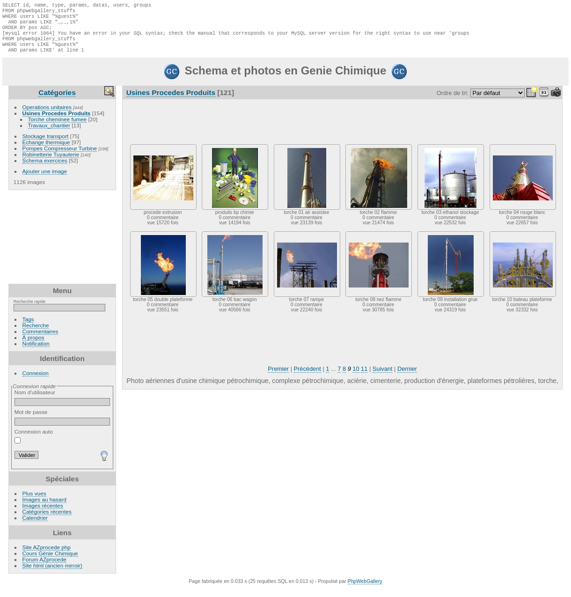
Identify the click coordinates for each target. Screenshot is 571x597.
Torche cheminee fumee (57, 128)
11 (364, 377)
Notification (36, 352)
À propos (33, 346)
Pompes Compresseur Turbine (59, 157)
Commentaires (40, 340)
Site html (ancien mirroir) (52, 574)
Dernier (407, 377)
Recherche (35, 334)
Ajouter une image (44, 180)
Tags (28, 327)
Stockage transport (45, 144)
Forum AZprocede (44, 568)
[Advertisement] (62, 245)
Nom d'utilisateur (62, 406)
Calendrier (35, 526)
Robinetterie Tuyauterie (51, 163)
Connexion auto (34, 444)
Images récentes (42, 514)
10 (355, 377)
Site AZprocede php (46, 556)
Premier (278, 377)
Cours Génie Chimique (50, 562)
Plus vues (34, 502)
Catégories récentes (47, 520)
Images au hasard (44, 508)
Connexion (35, 381)
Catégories (56, 101)
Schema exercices (44, 169)
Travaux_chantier (49, 134)
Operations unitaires (47, 115)
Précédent (307, 377)
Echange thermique (46, 150)
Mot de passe (62, 425)
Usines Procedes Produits (56, 121)
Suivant (383, 377)
